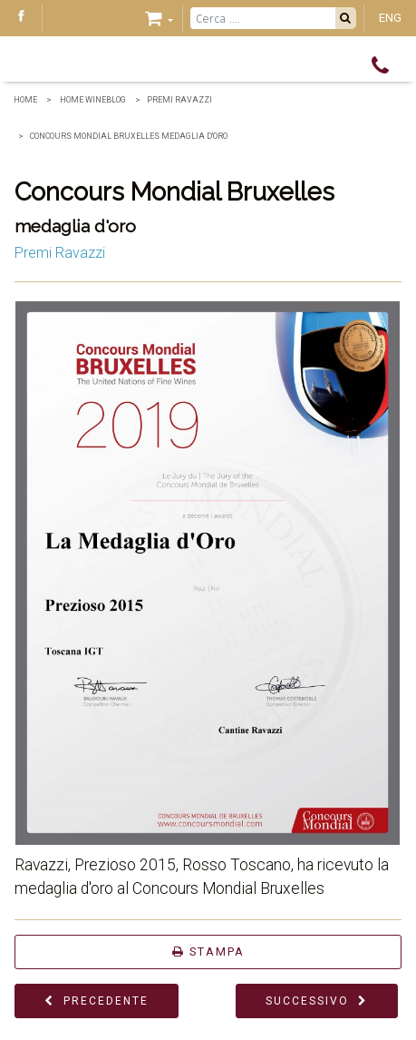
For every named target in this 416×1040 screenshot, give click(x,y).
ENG (390, 18)
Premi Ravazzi (179, 99)
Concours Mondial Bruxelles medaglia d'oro (128, 136)
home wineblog (92, 99)
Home (25, 99)
